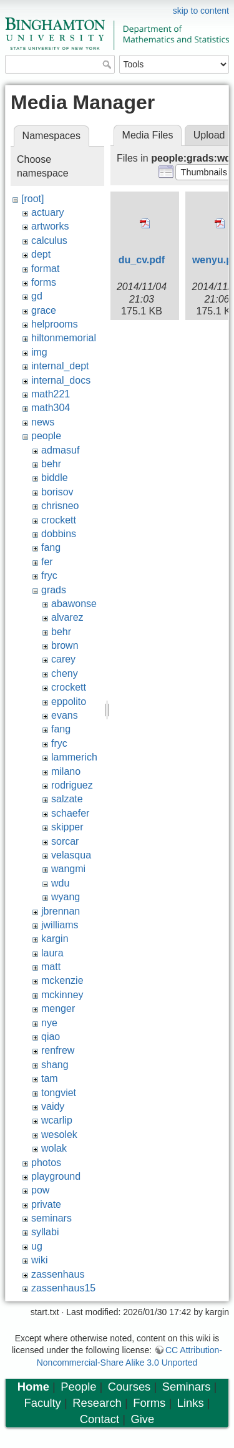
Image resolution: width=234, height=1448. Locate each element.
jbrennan (60, 911)
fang (51, 547)
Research (97, 1402)
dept (41, 254)
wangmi (68, 868)
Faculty (42, 1402)
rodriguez (72, 785)
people (46, 435)
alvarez (67, 617)
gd (36, 296)
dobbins (58, 533)
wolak (54, 1148)
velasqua (71, 855)
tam (49, 1078)
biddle (54, 477)
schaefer (70, 813)
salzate (67, 799)
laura (52, 953)
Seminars (186, 1386)
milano (65, 771)
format (45, 268)
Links (190, 1402)
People (78, 1386)
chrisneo (60, 505)
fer (47, 561)
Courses (129, 1386)
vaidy (52, 1106)
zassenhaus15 (63, 1288)
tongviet (58, 1092)
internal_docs (60, 380)
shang (55, 1064)
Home (33, 1386)
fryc (49, 575)
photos (46, 1162)
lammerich (74, 757)
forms (43, 282)
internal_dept (60, 366)
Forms (149, 1402)
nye (49, 1023)
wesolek (59, 1134)
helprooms (54, 324)
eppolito (68, 701)
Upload (209, 135)
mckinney (62, 994)
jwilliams (60, 925)
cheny (64, 673)
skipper (67, 827)
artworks (50, 226)
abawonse (74, 603)
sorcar (65, 841)
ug (36, 1246)
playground (55, 1176)
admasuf (60, 450)
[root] (32, 198)
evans (64, 715)
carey (63, 659)
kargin (55, 938)
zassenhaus (57, 1274)
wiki (39, 1260)
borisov (57, 492)
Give (142, 1419)
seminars (51, 1218)
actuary (47, 212)
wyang (65, 897)
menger (58, 1008)
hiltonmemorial (63, 338)
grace (43, 310)
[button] (203, 172)
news (42, 422)
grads (53, 590)
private (46, 1204)
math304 (50, 407)
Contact (99, 1419)
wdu (60, 883)
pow (40, 1190)
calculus (49, 240)
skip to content (201, 11)
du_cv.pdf (142, 260)
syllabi (45, 1232)
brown (65, 645)
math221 (50, 394)
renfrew (57, 1050)
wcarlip (56, 1120)
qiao (50, 1036)
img (39, 352)
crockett (58, 520)
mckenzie (62, 980)
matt (51, 966)
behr (51, 464)
